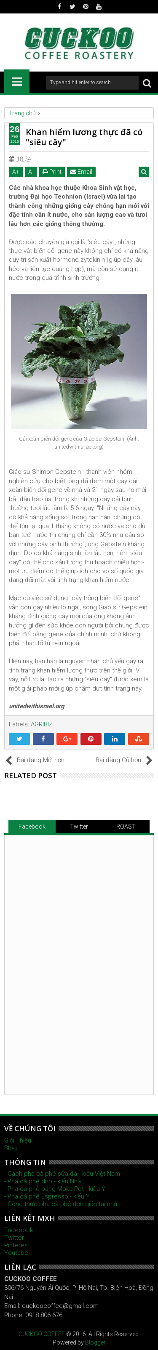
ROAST (126, 826)
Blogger (95, 1342)
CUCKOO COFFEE (42, 1334)
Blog (10, 1148)
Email (81, 171)
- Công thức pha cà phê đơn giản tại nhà (60, 1204)
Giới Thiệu (17, 1140)
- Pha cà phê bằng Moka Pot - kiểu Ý (54, 1189)
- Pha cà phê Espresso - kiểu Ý (47, 1196)
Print (52, 171)
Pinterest (17, 1245)
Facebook (32, 826)
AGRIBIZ (42, 724)
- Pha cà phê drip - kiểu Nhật (43, 1181)
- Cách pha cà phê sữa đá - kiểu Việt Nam (62, 1173)
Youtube (16, 1253)
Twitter (79, 826)
